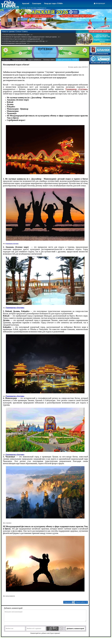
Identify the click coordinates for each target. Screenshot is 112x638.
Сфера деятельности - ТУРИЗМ (67, 59)
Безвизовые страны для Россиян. (17, 43)
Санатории (36, 3)
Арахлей (25, 3)
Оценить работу (81, 602)
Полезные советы (49, 59)
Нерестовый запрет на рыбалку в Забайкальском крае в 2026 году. (26, 41)
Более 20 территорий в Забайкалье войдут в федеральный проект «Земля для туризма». (32, 37)
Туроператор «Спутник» (12, 243)
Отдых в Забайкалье (34, 59)
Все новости (6, 59)
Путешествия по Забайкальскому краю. (19, 34)
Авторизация (100, 3)
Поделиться (69, 602)
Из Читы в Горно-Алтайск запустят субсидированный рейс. (24, 39)
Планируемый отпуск (19, 59)
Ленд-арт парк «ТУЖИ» (53, 3)
